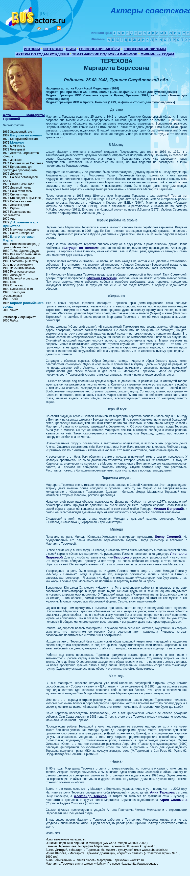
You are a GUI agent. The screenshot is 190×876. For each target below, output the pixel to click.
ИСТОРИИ (32, 49)
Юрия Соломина (173, 800)
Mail (46, 29)
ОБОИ (71, 49)
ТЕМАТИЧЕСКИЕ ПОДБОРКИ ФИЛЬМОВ (104, 54)
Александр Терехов (90, 796)
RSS (59, 28)
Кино (36, 15)
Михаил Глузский (101, 278)
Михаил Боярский (168, 509)
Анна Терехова (162, 792)
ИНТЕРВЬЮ (53, 49)
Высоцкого (123, 557)
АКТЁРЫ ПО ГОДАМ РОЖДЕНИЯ (42, 54)
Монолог (17, 142)
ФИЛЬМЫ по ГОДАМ (157, 54)
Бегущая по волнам (26, 135)
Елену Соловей (168, 536)
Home (39, 28)
